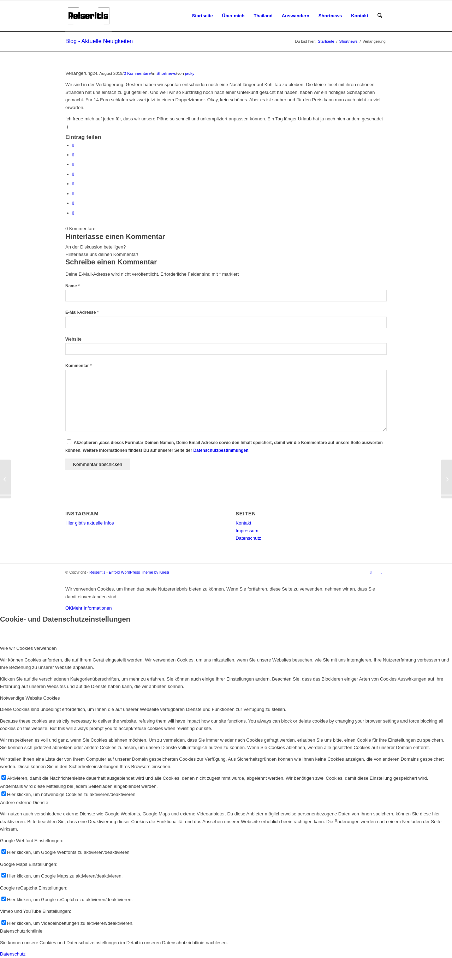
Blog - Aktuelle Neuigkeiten (99, 41)
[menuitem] (203, 15)
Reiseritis (97, 572)
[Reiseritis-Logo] (88, 15)
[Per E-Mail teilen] (73, 213)
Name (72, 285)
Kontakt (243, 523)
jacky (190, 73)
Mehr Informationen (92, 608)
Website (73, 339)
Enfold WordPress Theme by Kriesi (139, 572)
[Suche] (380, 15)
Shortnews (166, 73)
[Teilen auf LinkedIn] (73, 174)
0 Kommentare (137, 73)
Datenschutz (248, 538)
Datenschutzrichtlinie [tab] (21, 931)
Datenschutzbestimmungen (220, 450)
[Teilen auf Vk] (73, 193)
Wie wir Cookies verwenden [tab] (28, 648)
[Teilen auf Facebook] (73, 145)
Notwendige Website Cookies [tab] (30, 698)
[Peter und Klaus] (446, 479)
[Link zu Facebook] (381, 572)
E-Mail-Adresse (82, 312)
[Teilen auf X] (73, 154)
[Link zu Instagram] (370, 572)
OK (68, 608)
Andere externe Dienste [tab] (24, 802)
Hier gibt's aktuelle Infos (89, 523)
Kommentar (78, 365)
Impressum (247, 530)
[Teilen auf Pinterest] (73, 164)
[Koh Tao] (5, 479)
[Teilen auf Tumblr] (73, 183)
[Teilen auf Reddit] (73, 203)
